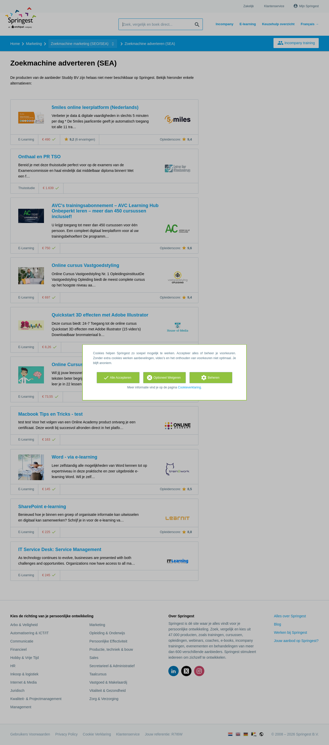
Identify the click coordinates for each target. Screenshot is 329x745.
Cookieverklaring (189, 387)
